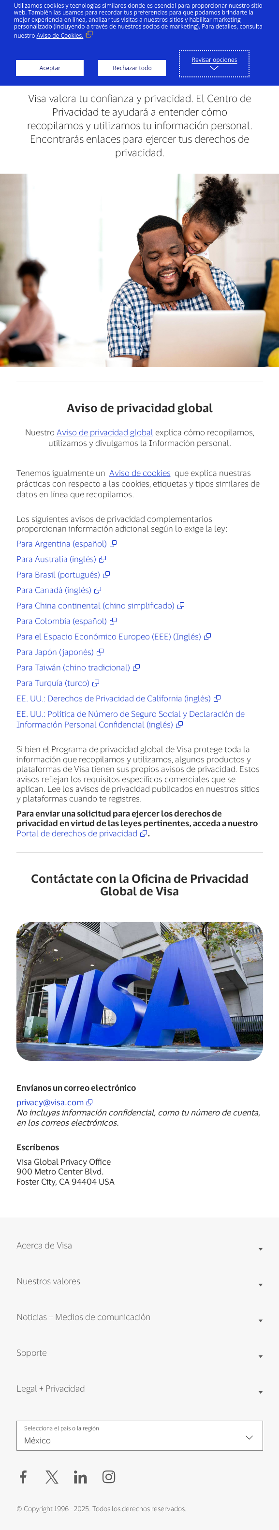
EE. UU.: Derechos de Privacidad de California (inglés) (113, 698)
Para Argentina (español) (61, 543)
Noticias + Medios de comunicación (83, 1316)
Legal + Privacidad (50, 1388)
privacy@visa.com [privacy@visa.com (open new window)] (50, 1102)
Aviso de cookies (140, 473)
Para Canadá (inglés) (53, 589)
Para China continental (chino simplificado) (95, 605)
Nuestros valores (48, 1281)
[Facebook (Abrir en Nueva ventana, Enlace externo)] (23, 1477)
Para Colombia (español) (61, 620)
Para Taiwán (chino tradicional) (73, 667)
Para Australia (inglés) (56, 559)
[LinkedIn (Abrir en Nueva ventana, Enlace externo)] (80, 1477)
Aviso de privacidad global (105, 432)
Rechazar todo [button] (132, 68)
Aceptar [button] (50, 68)
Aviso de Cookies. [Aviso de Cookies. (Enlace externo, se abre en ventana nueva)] (60, 35)
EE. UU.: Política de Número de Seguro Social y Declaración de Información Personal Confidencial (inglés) (130, 719)
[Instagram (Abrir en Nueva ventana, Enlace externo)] (109, 1477)
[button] (52, 1477)
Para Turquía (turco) (52, 682)
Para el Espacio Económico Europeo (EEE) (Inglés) (108, 636)
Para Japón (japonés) (55, 651)
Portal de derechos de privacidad (76, 833)
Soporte (31, 1352)
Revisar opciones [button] (214, 60)
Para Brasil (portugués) (58, 574)
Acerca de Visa (44, 1245)
